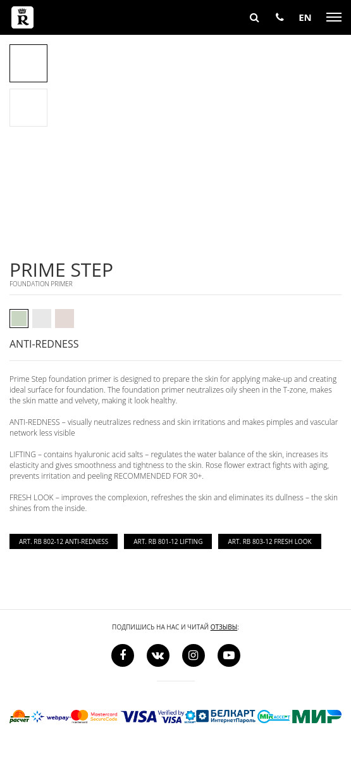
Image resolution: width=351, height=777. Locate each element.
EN (305, 17)
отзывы (224, 626)
